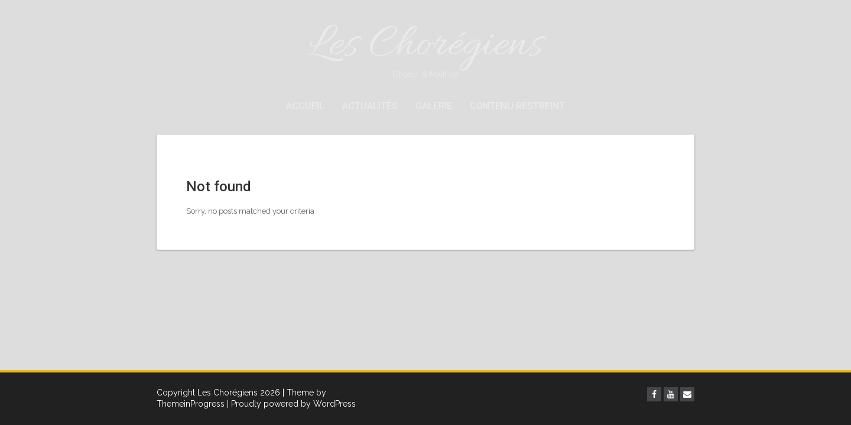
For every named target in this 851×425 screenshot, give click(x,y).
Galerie (433, 106)
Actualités (370, 106)
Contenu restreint (517, 106)
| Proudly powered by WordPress (291, 403)
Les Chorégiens (425, 49)
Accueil (305, 106)
